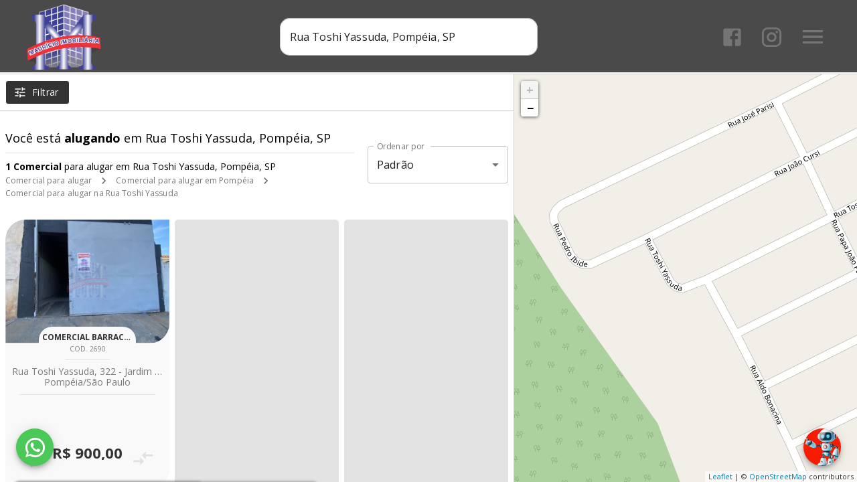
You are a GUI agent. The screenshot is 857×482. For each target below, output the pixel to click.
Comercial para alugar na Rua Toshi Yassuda (91, 193)
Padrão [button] (395, 164)
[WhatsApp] (35, 447)
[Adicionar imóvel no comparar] (143, 458)
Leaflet (720, 476)
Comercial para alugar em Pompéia (185, 180)
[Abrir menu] (812, 36)
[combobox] (409, 37)
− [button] (530, 108)
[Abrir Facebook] (732, 37)
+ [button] (530, 90)
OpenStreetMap (778, 476)
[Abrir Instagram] (771, 37)
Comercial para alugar (48, 180)
